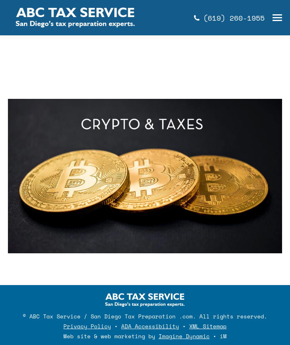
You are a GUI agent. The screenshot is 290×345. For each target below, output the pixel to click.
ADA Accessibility (150, 326)
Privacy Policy (87, 326)
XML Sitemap (208, 326)
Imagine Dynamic (184, 336)
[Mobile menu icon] (277, 17)
